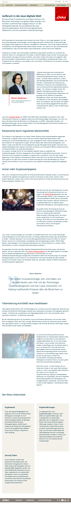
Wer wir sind (9, 5)
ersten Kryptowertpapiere (36, 251)
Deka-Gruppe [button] (6, 2)
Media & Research (61, 5)
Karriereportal (34, 5)
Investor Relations (50, 5)
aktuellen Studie (14, 117)
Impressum (19, 500)
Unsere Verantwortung (21, 5)
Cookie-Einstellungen (44, 500)
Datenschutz (30, 500)
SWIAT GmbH (49, 194)
